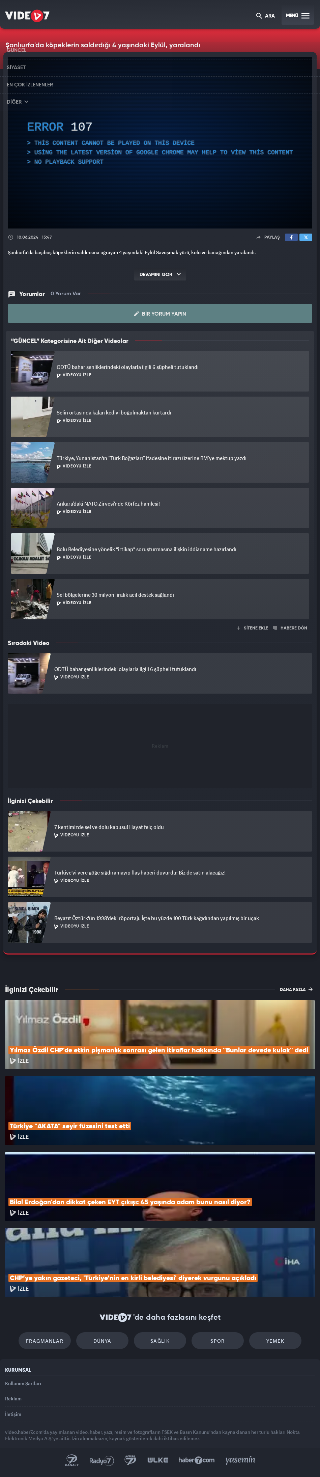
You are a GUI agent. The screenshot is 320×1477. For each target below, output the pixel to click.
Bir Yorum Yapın (160, 314)
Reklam (13, 1398)
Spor (217, 1341)
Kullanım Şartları (23, 1383)
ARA (265, 16)
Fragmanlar (44, 1341)
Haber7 (197, 1460)
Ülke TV (157, 1460)
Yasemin (240, 1460)
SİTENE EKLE (252, 628)
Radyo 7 (102, 1460)
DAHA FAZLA (296, 989)
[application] (160, 143)
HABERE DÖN (290, 628)
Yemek (275, 1341)
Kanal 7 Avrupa (130, 1460)
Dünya (102, 1341)
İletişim (13, 1414)
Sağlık (160, 1341)
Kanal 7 (72, 1460)
